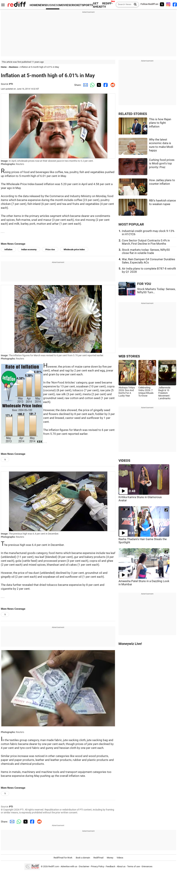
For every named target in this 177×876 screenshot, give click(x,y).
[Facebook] (175, 4)
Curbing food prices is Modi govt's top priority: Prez (161, 163)
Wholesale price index (74, 249)
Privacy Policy (97, 866)
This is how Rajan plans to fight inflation (160, 123)
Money (110, 857)
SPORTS (87, 5)
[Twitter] (162, 4)
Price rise (50, 249)
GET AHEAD (97, 5)
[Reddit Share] (112, 85)
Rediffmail (98, 857)
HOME (34, 5)
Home (4, 67)
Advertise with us (69, 866)
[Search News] (134, 5)
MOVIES (64, 5)
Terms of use (133, 866)
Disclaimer (84, 866)
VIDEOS (124, 461)
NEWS (42, 5)
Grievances (147, 866)
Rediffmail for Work (63, 857)
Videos (120, 857)
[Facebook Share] (105, 85)
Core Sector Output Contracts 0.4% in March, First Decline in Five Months (146, 242)
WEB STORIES (129, 356)
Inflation (8, 249)
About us (121, 866)
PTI (11, 84)
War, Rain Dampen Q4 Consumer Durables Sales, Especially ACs (148, 261)
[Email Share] (84, 85)
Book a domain (83, 857)
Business (13, 67)
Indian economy (29, 249)
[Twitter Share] (98, 85)
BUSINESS (52, 5)
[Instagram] (168, 4)
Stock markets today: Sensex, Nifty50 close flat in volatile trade (146, 251)
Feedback (110, 866)
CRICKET (76, 5)
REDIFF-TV (107, 5)
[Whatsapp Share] (91, 85)
